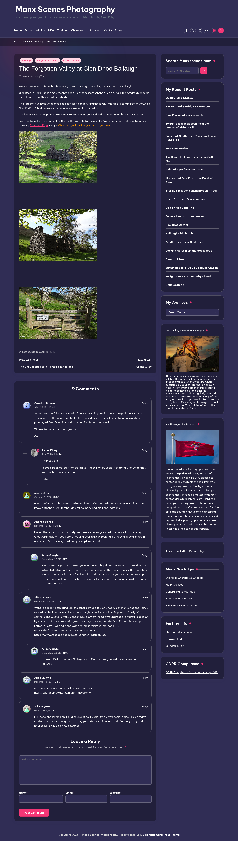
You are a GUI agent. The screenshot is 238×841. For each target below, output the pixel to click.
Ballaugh (26, 60)
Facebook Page (39, 125)
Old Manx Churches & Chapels (184, 577)
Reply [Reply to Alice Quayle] (145, 555)
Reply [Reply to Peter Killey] (145, 450)
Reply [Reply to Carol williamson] (145, 403)
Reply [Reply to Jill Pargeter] (145, 706)
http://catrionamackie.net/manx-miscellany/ (62, 692)
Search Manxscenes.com (188, 60)
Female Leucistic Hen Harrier (185, 216)
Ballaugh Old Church (179, 233)
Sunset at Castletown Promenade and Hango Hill (191, 138)
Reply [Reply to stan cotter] (145, 493)
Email (70, 792)
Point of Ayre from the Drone (185, 169)
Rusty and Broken (177, 148)
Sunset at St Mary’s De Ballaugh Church (192, 267)
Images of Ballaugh (47, 60)
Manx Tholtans (71, 60)
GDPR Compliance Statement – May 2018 (192, 672)
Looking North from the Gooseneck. (189, 250)
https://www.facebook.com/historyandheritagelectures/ (70, 635)
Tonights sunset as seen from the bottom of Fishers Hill (187, 125)
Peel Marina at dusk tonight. (184, 115)
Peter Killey (49, 450)
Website (115, 792)
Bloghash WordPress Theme (161, 834)
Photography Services (179, 632)
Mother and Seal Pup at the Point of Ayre (189, 180)
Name (24, 792)
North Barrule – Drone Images (185, 199)
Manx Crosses (174, 584)
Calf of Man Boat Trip (180, 207)
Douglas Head (175, 285)
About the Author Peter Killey (185, 551)
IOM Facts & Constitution (181, 605)
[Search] (203, 70)
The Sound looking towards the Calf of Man (191, 159)
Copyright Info (175, 639)
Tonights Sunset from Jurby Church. (189, 276)
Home (17, 41)
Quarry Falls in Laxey (179, 97)
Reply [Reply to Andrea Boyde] (145, 521)
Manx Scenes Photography (65, 9)
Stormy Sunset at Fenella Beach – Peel (191, 190)
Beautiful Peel (175, 259)
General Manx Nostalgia (181, 591)
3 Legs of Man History (179, 598)
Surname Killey (175, 645)
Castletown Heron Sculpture (184, 242)
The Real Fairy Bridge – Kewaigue (188, 106)
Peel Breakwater (177, 225)
